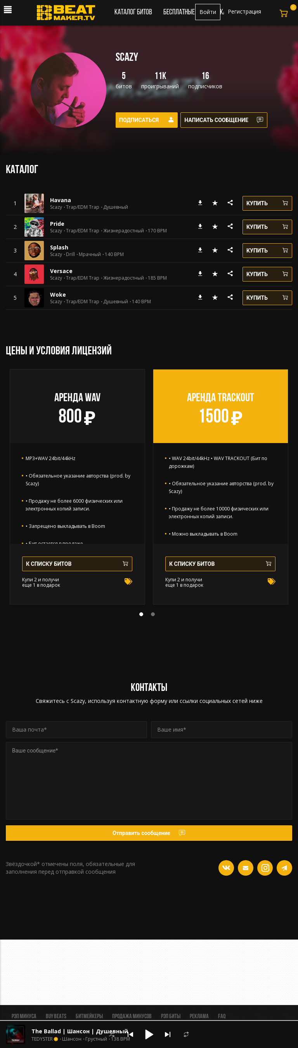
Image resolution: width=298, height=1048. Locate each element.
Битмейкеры (89, 1017)
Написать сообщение (226, 120)
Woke (58, 294)
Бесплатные (179, 12)
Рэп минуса (24, 1017)
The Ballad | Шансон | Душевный (79, 1031)
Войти (207, 11)
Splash (59, 247)
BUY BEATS (56, 1017)
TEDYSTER (42, 1039)
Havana (60, 200)
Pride (57, 223)
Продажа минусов (132, 1017)
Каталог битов (133, 12)
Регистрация (244, 11)
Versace (61, 271)
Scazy (56, 207)
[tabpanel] (77, 487)
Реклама (199, 1017)
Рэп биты (170, 1017)
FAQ (221, 1017)
